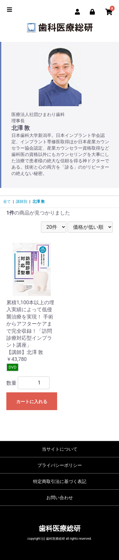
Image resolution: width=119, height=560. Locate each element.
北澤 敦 (38, 201)
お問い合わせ (59, 497)
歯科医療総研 (60, 528)
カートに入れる (31, 401)
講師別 (21, 201)
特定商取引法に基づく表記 (59, 481)
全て (7, 201)
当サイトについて (59, 449)
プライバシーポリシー (59, 465)
